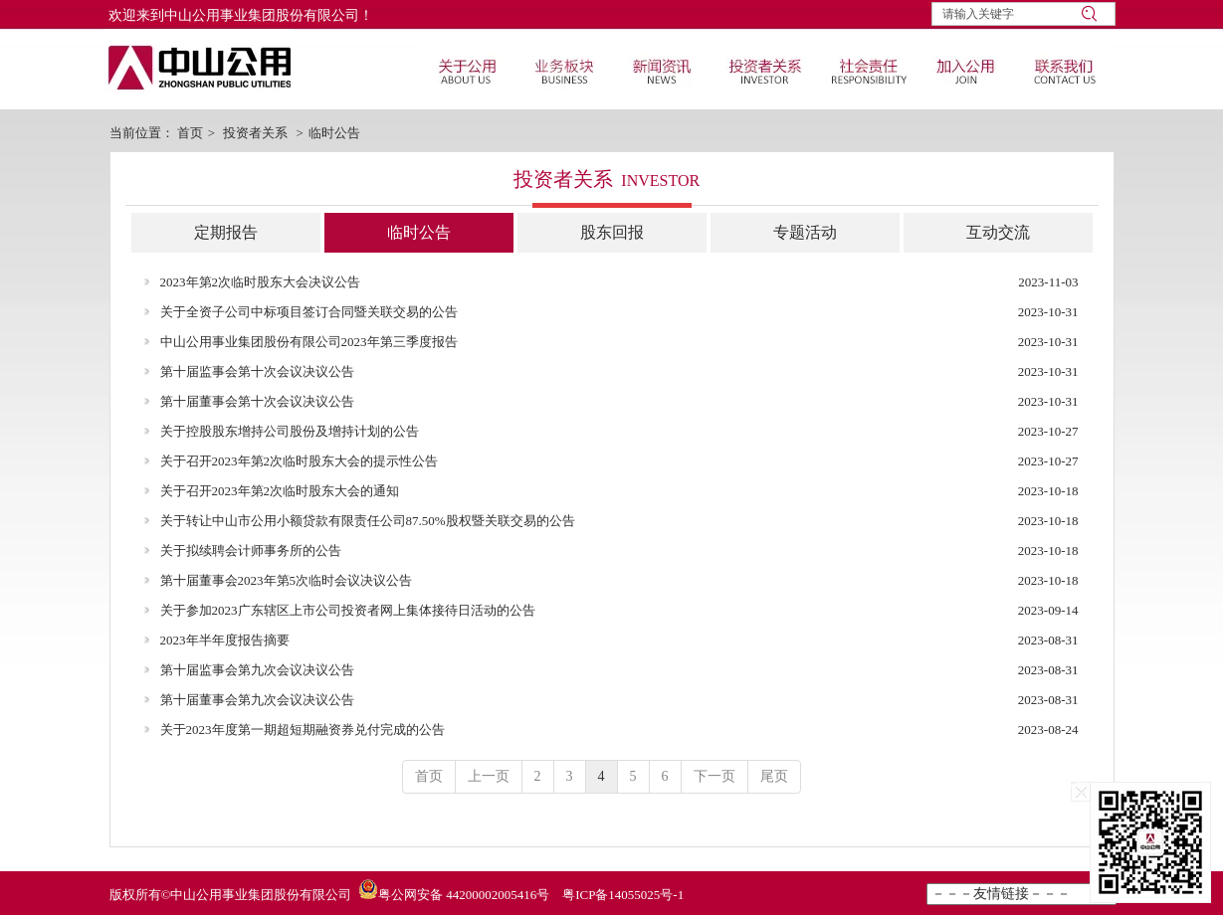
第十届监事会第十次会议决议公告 (257, 371)
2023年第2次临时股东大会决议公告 (260, 281)
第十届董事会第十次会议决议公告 (257, 401)
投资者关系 (255, 132)
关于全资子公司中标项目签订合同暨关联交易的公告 (309, 311)
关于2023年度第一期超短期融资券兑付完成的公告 (302, 729)
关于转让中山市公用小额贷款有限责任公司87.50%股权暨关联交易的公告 (367, 520)
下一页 (714, 776)
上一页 (489, 776)
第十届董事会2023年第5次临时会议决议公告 (286, 580)
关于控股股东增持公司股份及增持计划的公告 (289, 431)
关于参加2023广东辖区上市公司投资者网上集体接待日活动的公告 (347, 610)
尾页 (774, 776)
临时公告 (334, 132)
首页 (190, 132)
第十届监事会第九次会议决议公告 (257, 669)
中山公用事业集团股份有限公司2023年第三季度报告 (309, 341)
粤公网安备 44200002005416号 (463, 894)
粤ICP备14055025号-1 (623, 894)
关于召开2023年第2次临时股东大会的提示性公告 (299, 461)
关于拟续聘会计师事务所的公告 (250, 550)
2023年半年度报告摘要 (225, 640)
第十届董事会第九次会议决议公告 (257, 699)
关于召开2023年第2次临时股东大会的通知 (280, 490)
